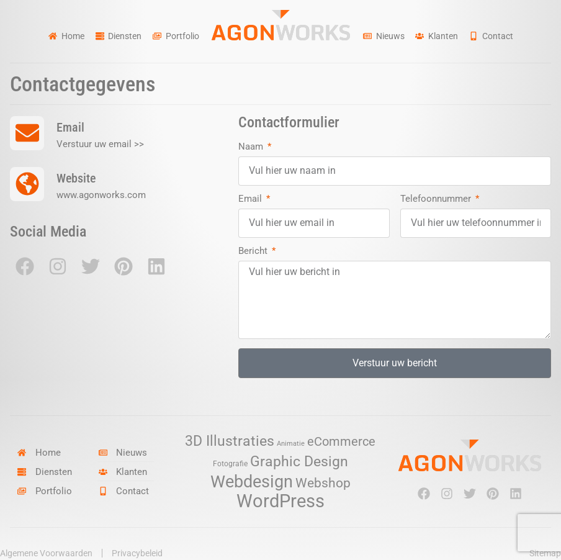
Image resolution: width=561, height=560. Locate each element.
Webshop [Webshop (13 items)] (323, 483)
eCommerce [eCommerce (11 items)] (341, 442)
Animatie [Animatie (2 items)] (291, 444)
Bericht (254, 251)
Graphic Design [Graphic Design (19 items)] (299, 461)
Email (251, 199)
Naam (252, 147)
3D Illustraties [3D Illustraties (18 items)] (229, 441)
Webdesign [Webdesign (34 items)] (251, 481)
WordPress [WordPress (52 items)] (280, 501)
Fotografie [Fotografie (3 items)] (230, 463)
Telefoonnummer (436, 199)
